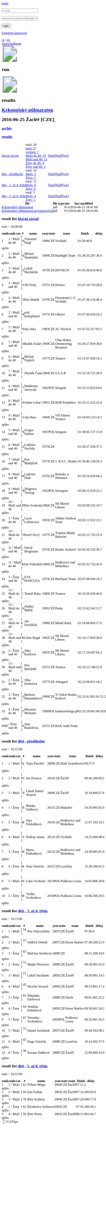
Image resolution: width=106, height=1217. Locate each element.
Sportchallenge (11, 43)
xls (66, 155)
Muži (31, 174)
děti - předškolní (12, 174)
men (31, 148)
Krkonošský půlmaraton (27, 109)
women (32, 152)
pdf (59, 155)
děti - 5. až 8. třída (14, 196)
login (5, 3)
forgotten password (14, 33)
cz (3, 40)
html (52, 155)
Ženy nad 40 (35, 166)
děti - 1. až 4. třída (14, 185)
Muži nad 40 (36, 159)
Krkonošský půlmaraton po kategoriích (27, 211)
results (7, 137)
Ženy (31, 177)
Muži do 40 (36, 155)
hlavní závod (10, 155)
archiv (7, 128)
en (8, 40)
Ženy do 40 (35, 163)
